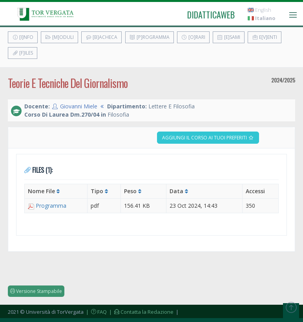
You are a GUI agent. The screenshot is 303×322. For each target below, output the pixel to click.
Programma (51, 205)
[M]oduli (59, 37)
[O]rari (193, 37)
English (259, 10)
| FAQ (96, 311)
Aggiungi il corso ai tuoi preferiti (208, 137)
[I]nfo (22, 37)
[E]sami (228, 37)
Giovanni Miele (78, 106)
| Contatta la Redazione (140, 311)
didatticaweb (211, 14)
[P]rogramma (150, 37)
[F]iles (22, 52)
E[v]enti (264, 37)
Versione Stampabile (36, 291)
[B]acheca (101, 37)
